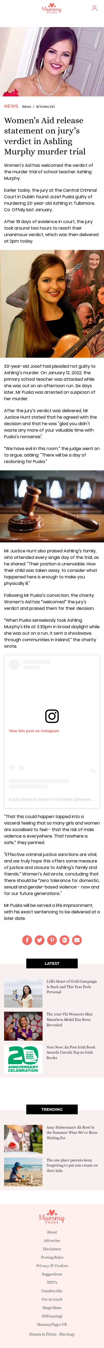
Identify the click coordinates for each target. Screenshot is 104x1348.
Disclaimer (52, 1249)
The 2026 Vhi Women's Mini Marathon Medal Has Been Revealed (69, 1019)
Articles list (45, 106)
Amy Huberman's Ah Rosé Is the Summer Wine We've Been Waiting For (72, 1132)
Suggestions (52, 1274)
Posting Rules (52, 1257)
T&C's (52, 1282)
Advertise (52, 1240)
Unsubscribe (52, 1291)
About (52, 1232)
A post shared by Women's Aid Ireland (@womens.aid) (54, 799)
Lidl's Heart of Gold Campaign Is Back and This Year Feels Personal (72, 986)
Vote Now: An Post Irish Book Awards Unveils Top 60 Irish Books (71, 1052)
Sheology (67, 1334)
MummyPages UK (52, 1324)
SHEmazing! (52, 1316)
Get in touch (52, 1299)
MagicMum (52, 1307)
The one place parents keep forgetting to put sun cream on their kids (72, 1165)
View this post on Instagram (34, 731)
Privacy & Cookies (52, 1266)
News (11, 106)
